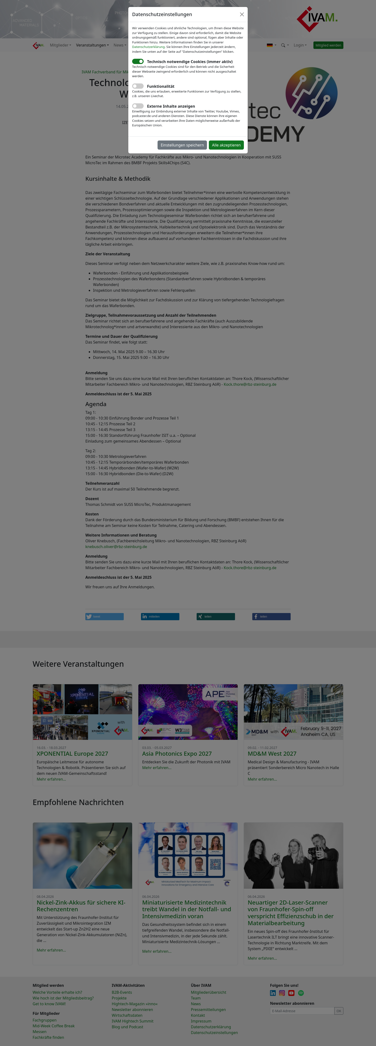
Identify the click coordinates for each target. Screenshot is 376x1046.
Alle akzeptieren (226, 145)
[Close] (242, 14)
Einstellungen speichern (182, 145)
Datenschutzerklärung (148, 47)
